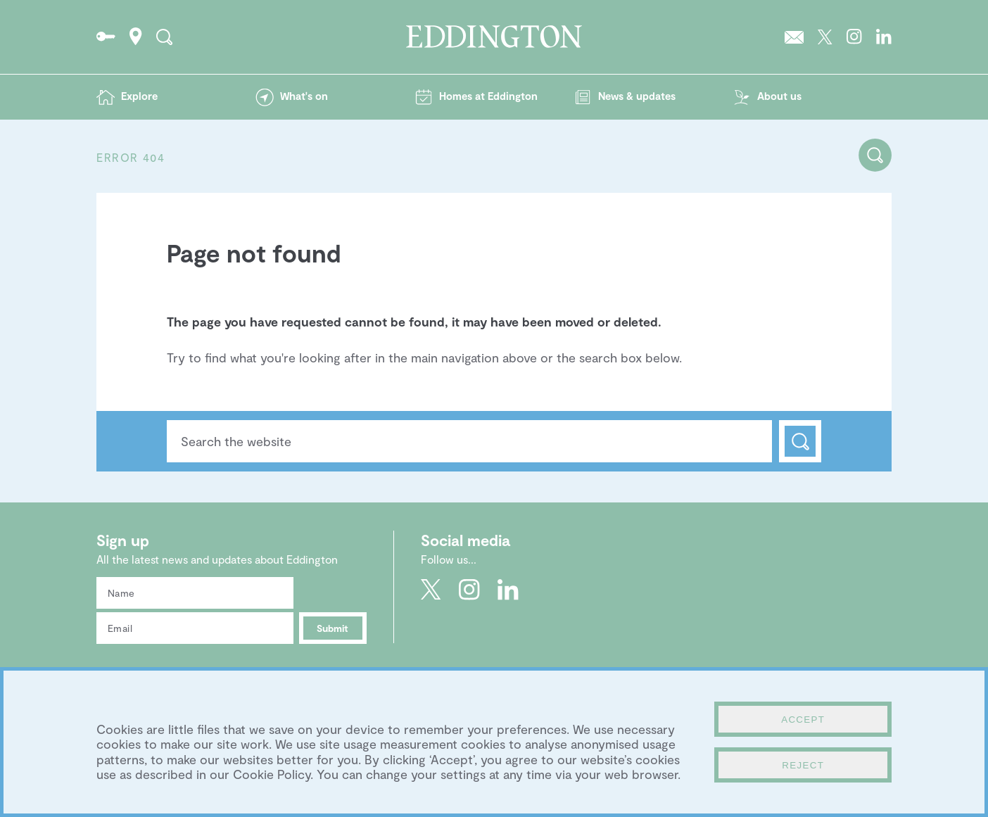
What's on (304, 95)
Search (800, 441)
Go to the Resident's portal (105, 36)
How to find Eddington (135, 36)
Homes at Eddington (488, 95)
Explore (139, 95)
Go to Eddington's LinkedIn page (884, 36)
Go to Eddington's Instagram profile (854, 36)
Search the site (164, 36)
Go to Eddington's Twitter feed (825, 36)
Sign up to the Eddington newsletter (794, 36)
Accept (803, 719)
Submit (332, 628)
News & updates (637, 95)
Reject (803, 765)
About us (779, 95)
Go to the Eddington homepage (494, 36)
